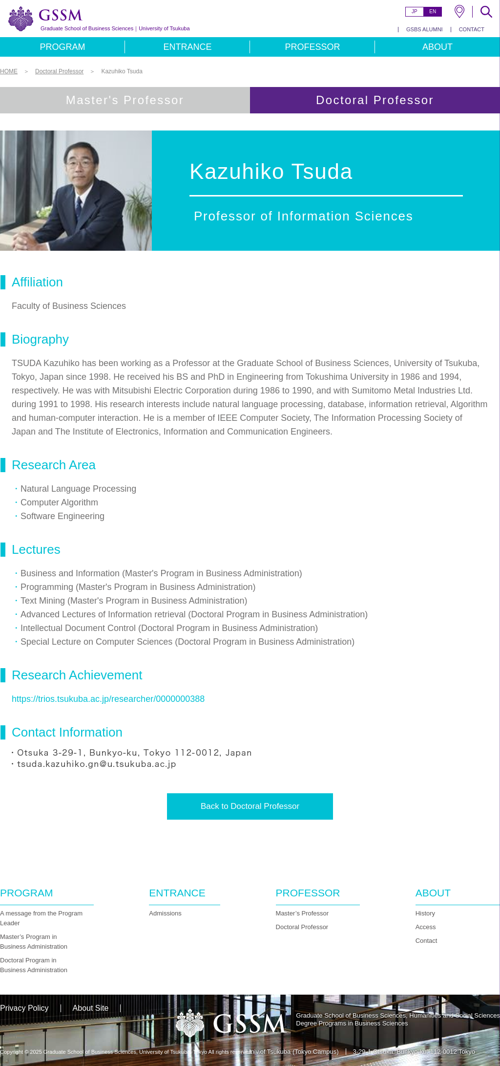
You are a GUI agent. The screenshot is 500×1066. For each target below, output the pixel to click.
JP (414, 11)
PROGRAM (62, 47)
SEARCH (486, 12)
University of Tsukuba (115, 28)
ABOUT (437, 47)
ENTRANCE (187, 47)
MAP (459, 11)
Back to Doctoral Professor (250, 806)
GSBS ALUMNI (424, 29)
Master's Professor (125, 100)
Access (426, 927)
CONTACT (471, 29)
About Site (91, 1008)
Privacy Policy (24, 1008)
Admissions (165, 913)
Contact (427, 940)
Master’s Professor (302, 913)
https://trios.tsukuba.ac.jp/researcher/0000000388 (108, 699)
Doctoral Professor (302, 927)
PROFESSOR (312, 47)
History (425, 913)
